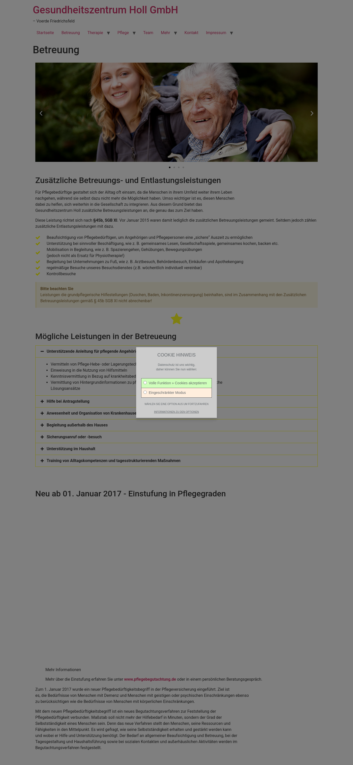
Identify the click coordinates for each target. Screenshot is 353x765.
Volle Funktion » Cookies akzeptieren (175, 378)
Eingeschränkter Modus (164, 388)
